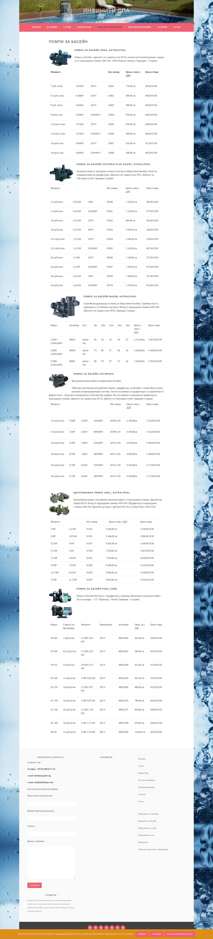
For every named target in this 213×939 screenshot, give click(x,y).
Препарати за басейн (147, 821)
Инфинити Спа (106, 11)
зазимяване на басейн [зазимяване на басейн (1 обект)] (59, 904)
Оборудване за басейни (148, 814)
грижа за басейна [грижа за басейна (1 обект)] (38, 904)
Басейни (52, 27)
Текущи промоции (139, 27)
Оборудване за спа (146, 835)
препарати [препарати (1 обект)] (38, 911)
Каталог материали (109, 27)
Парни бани (84, 27)
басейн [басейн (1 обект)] (29, 900)
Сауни (67, 27)
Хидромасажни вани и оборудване (153, 849)
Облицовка (143, 842)
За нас (177, 27)
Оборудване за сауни (147, 828)
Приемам (142, 934)
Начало (36, 27)
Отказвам (156, 934)
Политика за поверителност (180, 934)
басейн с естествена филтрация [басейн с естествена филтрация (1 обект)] (57, 900)
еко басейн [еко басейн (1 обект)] (48, 904)
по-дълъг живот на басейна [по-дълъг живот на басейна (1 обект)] (52, 907)
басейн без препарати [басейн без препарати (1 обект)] (40, 900)
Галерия (162, 27)
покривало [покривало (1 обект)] (64, 907)
